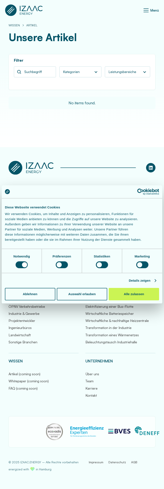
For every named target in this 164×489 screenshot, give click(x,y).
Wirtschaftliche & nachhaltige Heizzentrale (117, 321)
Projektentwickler (22, 321)
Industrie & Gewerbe (24, 313)
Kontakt (91, 395)
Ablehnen (30, 294)
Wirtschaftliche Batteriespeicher (109, 313)
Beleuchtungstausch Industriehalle (111, 342)
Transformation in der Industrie (108, 328)
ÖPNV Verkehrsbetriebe (27, 306)
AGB (134, 462)
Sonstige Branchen (23, 342)
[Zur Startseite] (24, 10)
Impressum (96, 462)
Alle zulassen (134, 294)
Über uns (92, 374)
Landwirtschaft (20, 335)
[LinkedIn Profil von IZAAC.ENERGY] (150, 167)
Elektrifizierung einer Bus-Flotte (109, 306)
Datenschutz (117, 462)
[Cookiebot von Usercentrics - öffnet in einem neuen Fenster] (140, 191)
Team (89, 381)
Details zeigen (139, 280)
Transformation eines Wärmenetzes (112, 335)
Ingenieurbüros (20, 328)
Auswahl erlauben (82, 294)
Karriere (91, 388)
